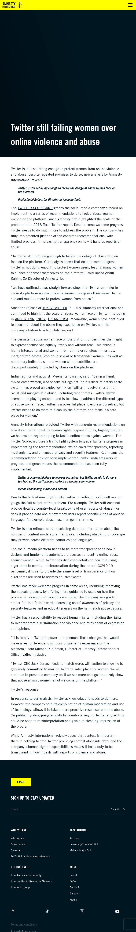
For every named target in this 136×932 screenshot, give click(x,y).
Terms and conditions (24, 924)
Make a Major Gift (80, 850)
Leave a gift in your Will (84, 844)
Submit (115, 809)
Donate (21, 782)
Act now (74, 838)
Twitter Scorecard (35, 208)
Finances (16, 850)
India (41, 319)
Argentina (24, 319)
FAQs (73, 881)
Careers (74, 893)
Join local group (20, 887)
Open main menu (130, 5)
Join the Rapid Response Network (31, 881)
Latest (73, 875)
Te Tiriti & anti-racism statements (31, 856)
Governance (18, 844)
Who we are (18, 838)
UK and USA (58, 319)
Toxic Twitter (54, 308)
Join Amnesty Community (26, 875)
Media (73, 899)
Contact (74, 887)
